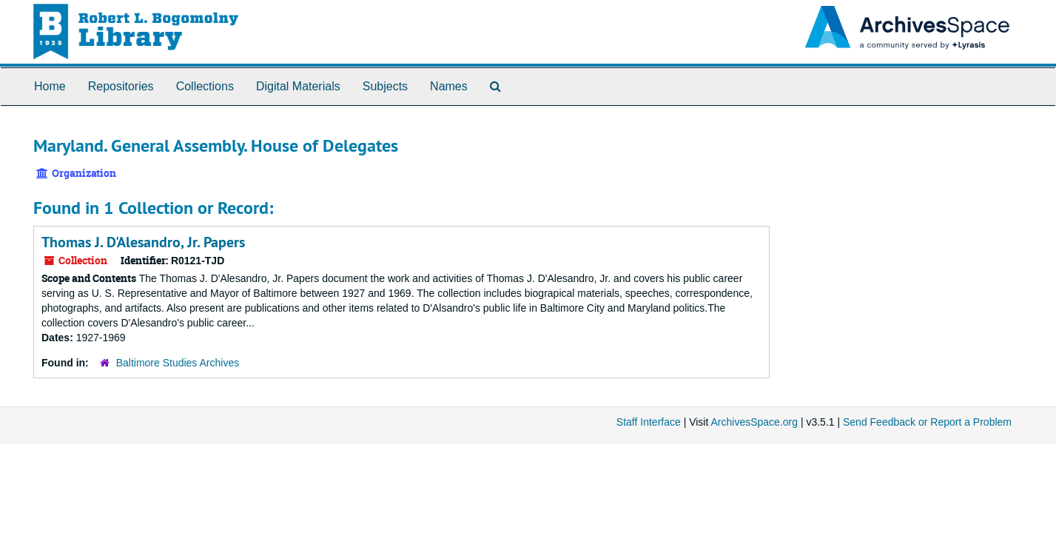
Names (449, 86)
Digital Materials (298, 86)
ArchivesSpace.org (754, 422)
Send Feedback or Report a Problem (927, 422)
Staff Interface (648, 422)
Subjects (385, 86)
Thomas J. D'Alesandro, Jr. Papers (143, 242)
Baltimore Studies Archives (178, 363)
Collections (205, 86)
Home (50, 86)
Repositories (121, 86)
